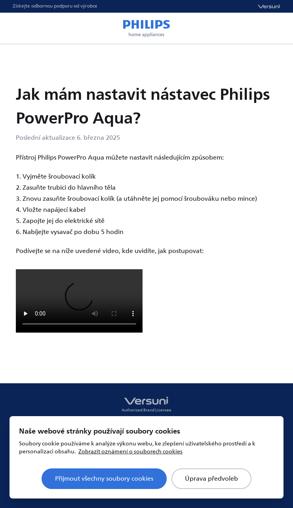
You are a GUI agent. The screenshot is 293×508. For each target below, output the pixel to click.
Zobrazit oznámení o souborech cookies (130, 451)
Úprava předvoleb (211, 479)
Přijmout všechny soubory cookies (104, 479)
